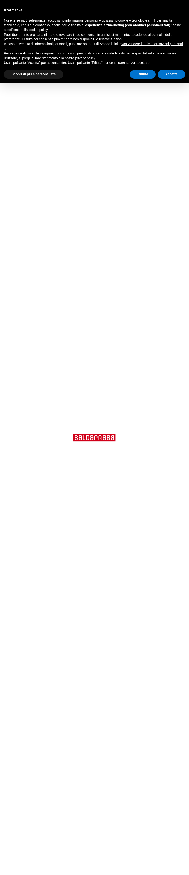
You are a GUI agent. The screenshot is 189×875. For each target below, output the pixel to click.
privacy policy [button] (85, 58)
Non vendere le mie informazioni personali (152, 44)
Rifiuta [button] (143, 74)
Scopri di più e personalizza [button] (34, 74)
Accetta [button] (171, 74)
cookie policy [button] (38, 30)
